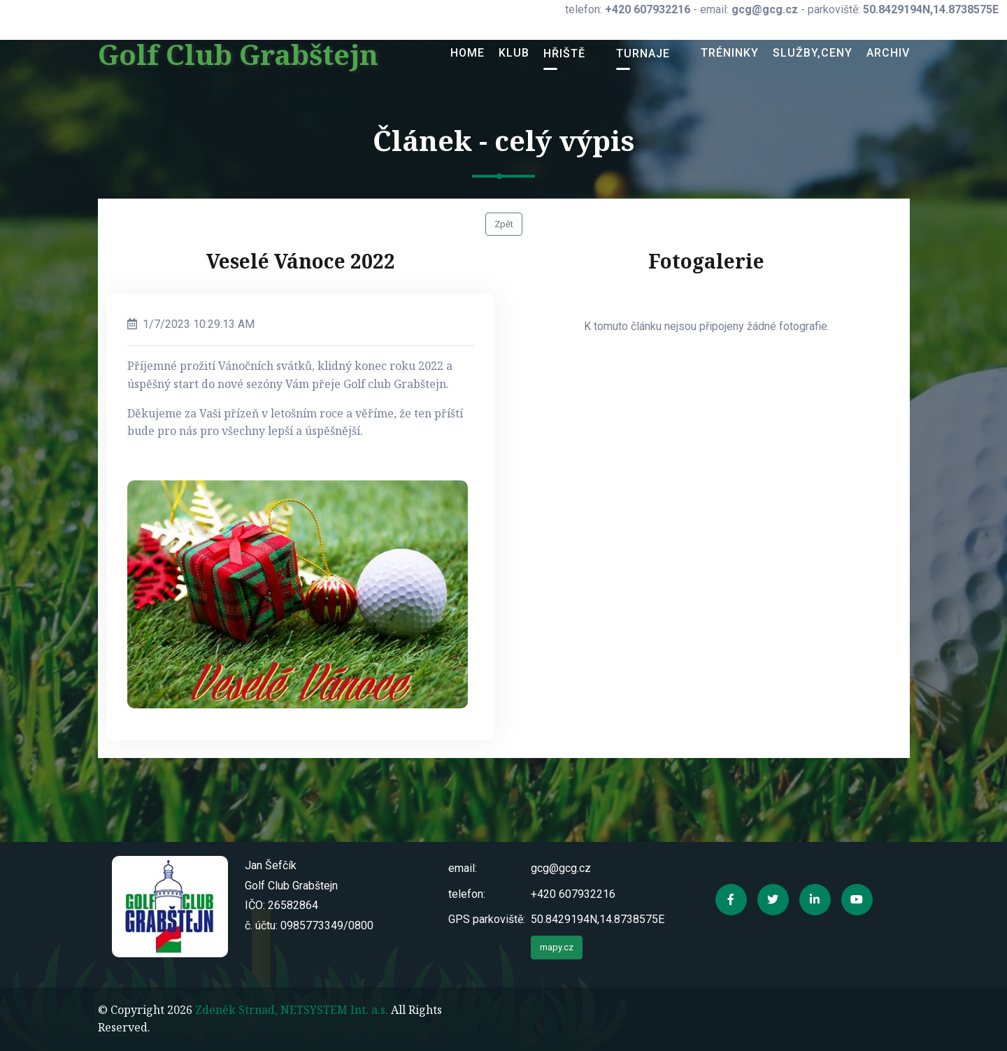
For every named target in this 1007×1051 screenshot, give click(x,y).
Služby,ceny (812, 52)
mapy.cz (556, 947)
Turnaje (643, 53)
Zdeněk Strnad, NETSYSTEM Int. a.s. (291, 1009)
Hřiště (564, 53)
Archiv (888, 52)
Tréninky (730, 52)
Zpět (503, 224)
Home (467, 52)
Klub (514, 52)
